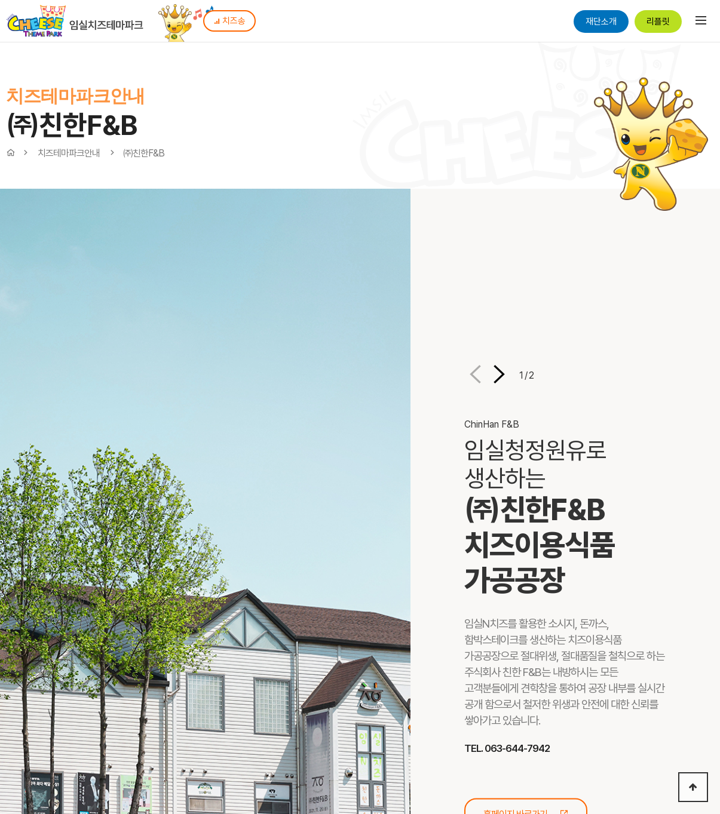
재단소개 (601, 21)
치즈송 (229, 21)
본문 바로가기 (0, 0)
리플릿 (658, 21)
